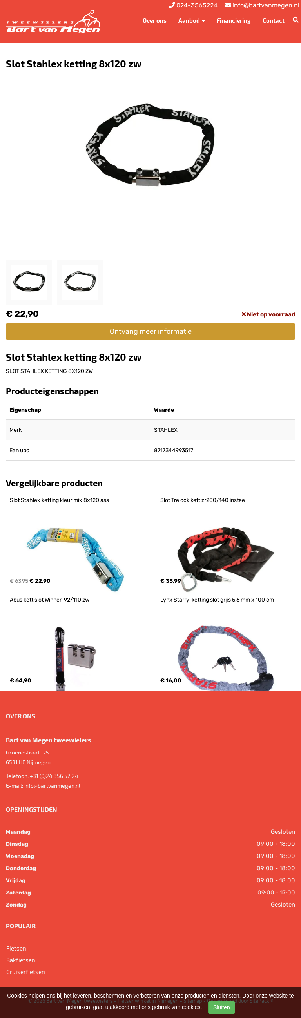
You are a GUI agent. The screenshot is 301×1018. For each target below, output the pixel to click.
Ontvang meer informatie (151, 331)
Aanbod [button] (191, 20)
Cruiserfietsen (25, 971)
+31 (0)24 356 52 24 (54, 776)
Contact (274, 20)
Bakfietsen (20, 959)
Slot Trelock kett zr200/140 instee (202, 500)
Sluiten (221, 1007)
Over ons (155, 20)
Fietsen (16, 948)
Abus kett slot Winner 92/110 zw (49, 599)
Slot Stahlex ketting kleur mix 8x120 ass (59, 500)
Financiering (234, 20)
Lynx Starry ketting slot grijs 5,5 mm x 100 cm (217, 599)
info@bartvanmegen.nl (52, 785)
